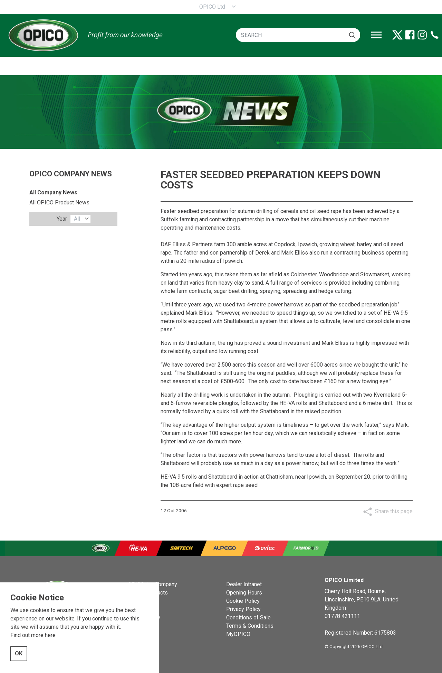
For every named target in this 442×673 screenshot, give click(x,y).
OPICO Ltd (212, 6)
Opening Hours (244, 592)
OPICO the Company (152, 584)
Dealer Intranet (244, 584)
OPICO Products (148, 592)
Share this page (394, 511)
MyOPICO (238, 634)
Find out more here (33, 659)
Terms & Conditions (249, 626)
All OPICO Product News (59, 202)
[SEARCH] (298, 35)
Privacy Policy (243, 609)
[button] (352, 35)
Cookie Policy (243, 601)
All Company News (53, 192)
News (135, 601)
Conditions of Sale (248, 617)
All (77, 218)
